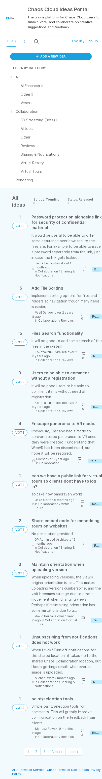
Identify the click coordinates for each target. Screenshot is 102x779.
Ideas (11, 41)
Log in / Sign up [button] (85, 41)
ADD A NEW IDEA (51, 56)
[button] (24, 41)
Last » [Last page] (74, 751)
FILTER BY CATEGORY (27, 68)
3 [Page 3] (45, 751)
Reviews (67, 320)
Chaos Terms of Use (62, 770)
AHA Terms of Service (28, 770)
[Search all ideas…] (53, 41)
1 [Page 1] (28, 751)
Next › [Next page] (57, 751)
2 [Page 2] (36, 751)
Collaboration (48, 271)
